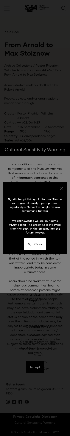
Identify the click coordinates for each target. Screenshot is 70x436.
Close (35, 244)
